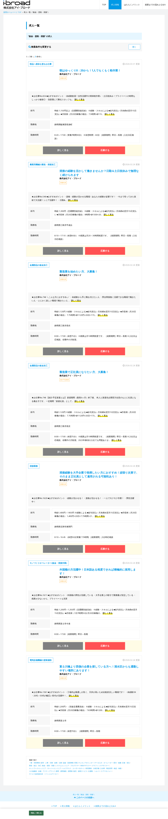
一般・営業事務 (34, 763)
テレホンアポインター (86, 763)
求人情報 (115, 4)
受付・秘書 (117, 763)
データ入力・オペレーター (103, 763)
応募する (105, 150)
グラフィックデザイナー (100, 766)
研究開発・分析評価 (92, 768)
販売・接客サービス (80, 771)
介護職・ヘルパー (94, 771)
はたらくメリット (132, 4)
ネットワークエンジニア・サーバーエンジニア (45, 768)
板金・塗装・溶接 (48, 766)
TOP (104, 4)
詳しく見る (79, 99)
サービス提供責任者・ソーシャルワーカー (43, 774)
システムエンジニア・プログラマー (67, 766)
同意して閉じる (36, 813)
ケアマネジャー (106, 771)
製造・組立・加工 (35, 766)
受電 (75, 763)
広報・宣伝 (126, 763)
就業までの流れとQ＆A (155, 4)
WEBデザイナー (85, 766)
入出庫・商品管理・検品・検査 (110, 768)
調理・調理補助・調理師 (64, 771)
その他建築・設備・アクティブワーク (42, 771)
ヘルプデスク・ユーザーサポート (73, 768)
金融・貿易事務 (68, 763)
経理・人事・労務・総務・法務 (51, 763)
